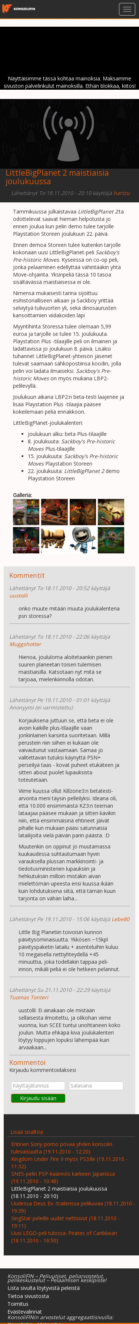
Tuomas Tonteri (28, 997)
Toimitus (18, 1303)
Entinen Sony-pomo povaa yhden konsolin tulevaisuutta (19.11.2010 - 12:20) (61, 1148)
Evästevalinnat (24, 1311)
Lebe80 (120, 919)
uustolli (18, 595)
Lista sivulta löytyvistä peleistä (43, 1287)
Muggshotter (25, 644)
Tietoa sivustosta (28, 1296)
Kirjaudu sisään (38, 1098)
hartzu (121, 192)
